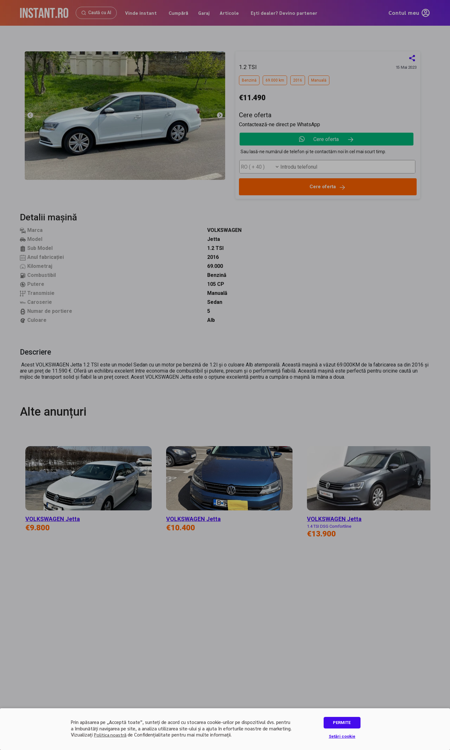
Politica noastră (110, 734)
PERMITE (342, 722)
